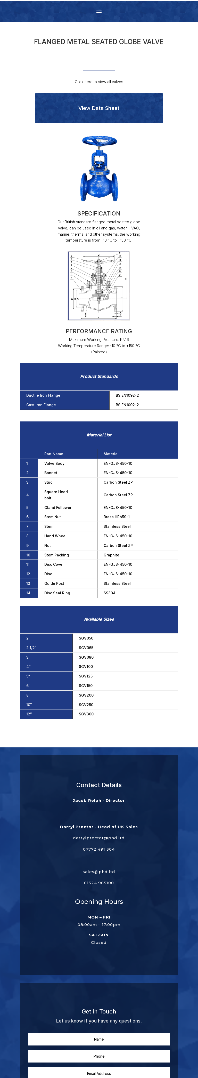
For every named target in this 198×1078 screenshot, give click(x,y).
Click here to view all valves (99, 81)
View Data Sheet (98, 108)
